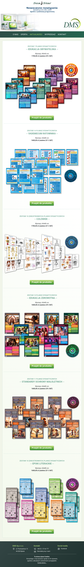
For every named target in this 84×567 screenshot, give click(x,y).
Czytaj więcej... (42, 563)
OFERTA (24, 34)
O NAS (15, 34)
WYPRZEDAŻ (50, 34)
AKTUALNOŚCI (36, 34)
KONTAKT (62, 34)
